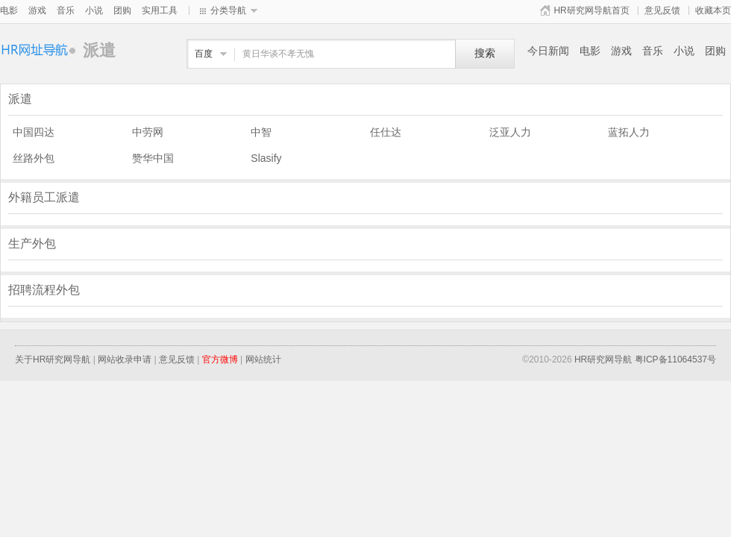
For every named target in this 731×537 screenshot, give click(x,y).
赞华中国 (153, 158)
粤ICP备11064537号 (675, 359)
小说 (94, 10)
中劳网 (147, 132)
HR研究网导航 (603, 359)
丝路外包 (33, 158)
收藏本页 (713, 10)
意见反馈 (662, 10)
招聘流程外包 (44, 289)
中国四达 (33, 132)
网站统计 (263, 359)
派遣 (41, 50)
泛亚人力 (510, 132)
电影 (9, 10)
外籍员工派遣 (44, 197)
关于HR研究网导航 (52, 359)
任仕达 (385, 132)
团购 (122, 10)
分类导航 (228, 10)
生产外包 (32, 243)
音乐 (66, 10)
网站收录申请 (124, 359)
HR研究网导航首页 (591, 10)
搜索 (484, 53)
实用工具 (160, 10)
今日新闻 (548, 51)
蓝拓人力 (629, 132)
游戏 (37, 10)
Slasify (266, 158)
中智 (261, 132)
